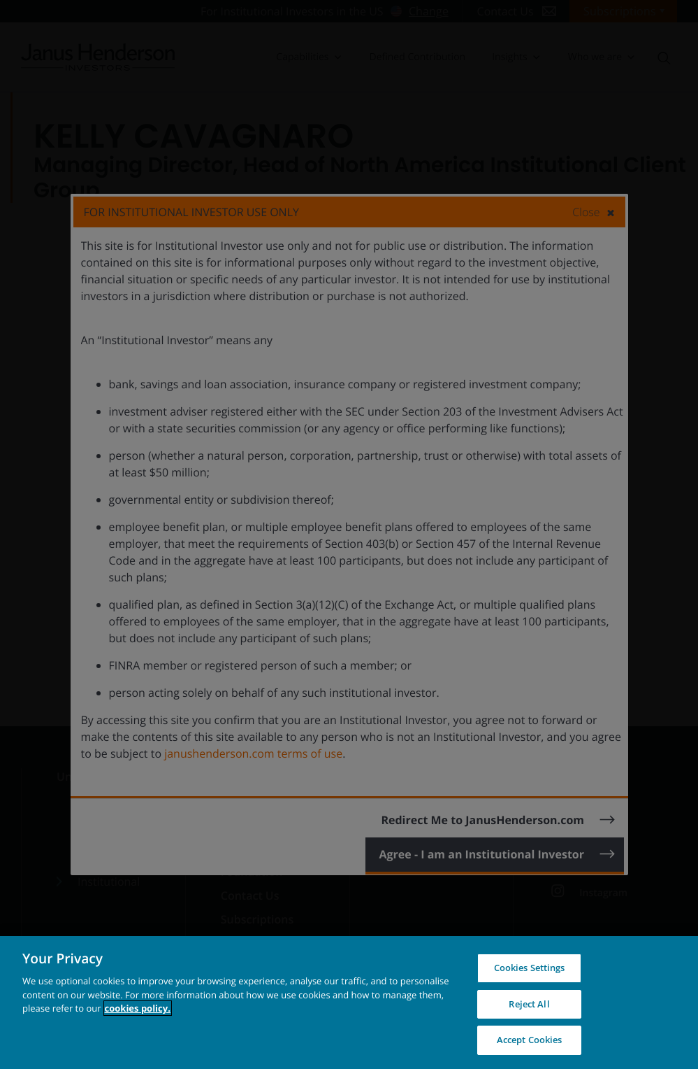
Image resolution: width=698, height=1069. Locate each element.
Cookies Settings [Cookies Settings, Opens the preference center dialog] (529, 967)
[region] (349, 1002)
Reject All (529, 1004)
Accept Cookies (529, 1039)
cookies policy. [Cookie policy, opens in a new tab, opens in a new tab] (137, 1008)
